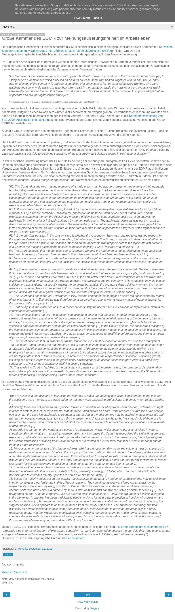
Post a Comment (14, 572)
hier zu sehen (74, 538)
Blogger (94, 608)
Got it (98, 18)
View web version (87, 601)
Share (8, 554)
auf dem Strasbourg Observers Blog (141, 526)
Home (87, 595)
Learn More (82, 18)
